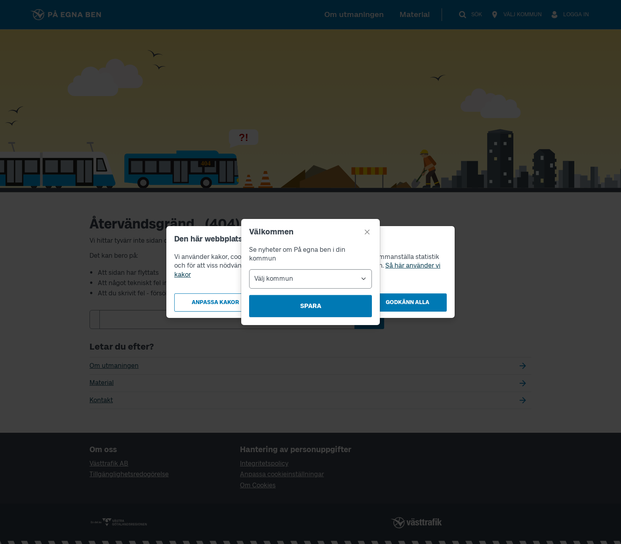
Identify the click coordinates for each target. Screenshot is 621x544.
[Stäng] (367, 232)
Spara (310, 306)
